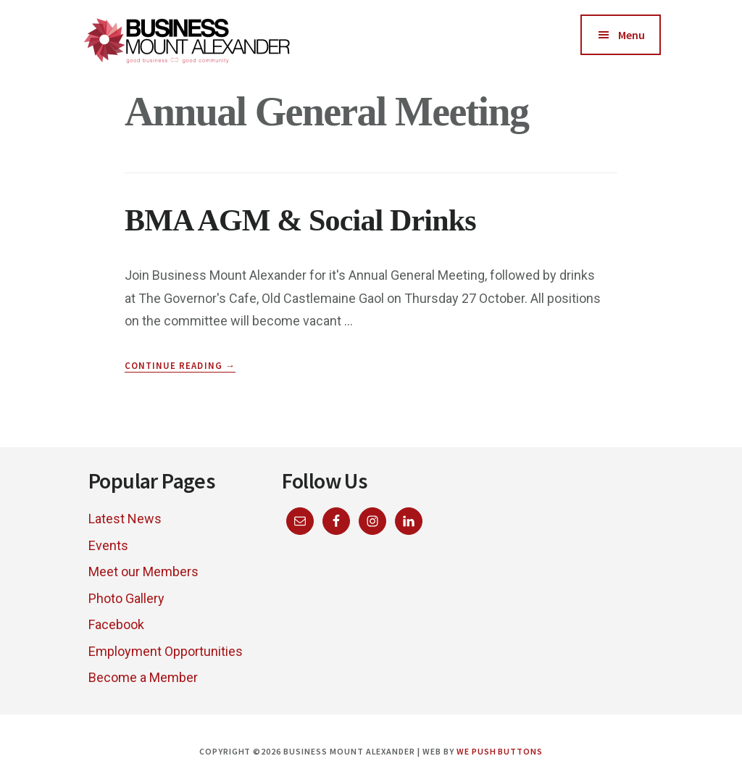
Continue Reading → (180, 366)
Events (108, 545)
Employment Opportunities (165, 651)
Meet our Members (143, 571)
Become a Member (143, 677)
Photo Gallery (126, 598)
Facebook (116, 624)
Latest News (125, 518)
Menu (631, 35)
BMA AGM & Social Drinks (300, 220)
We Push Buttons (500, 751)
